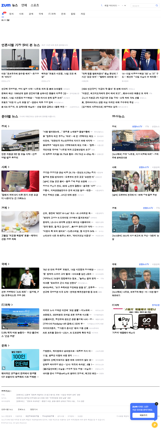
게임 (83, 13)
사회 (21, 13)
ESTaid (5, 423)
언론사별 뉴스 (7, 409)
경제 (31, 13)
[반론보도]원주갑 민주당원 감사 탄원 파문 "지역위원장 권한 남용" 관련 (43, 398)
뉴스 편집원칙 (6, 416)
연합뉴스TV (5, 81)
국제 (41, 13)
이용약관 (18, 416)
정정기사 (5, 391)
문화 (63, 13)
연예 (24, 5)
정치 (11, 13)
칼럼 (73, 13)
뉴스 (15, 5)
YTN (147, 126)
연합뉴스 (156, 126)
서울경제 (85, 81)
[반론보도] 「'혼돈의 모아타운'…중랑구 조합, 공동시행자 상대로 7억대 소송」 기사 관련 (50, 401)
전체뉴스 (21, 409)
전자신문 (156, 305)
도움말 (80, 416)
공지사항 (60, 416)
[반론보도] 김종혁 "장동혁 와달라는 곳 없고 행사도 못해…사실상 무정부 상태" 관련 (48, 394)
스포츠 (35, 5)
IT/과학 (52, 13)
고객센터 (70, 416)
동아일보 (125, 81)
